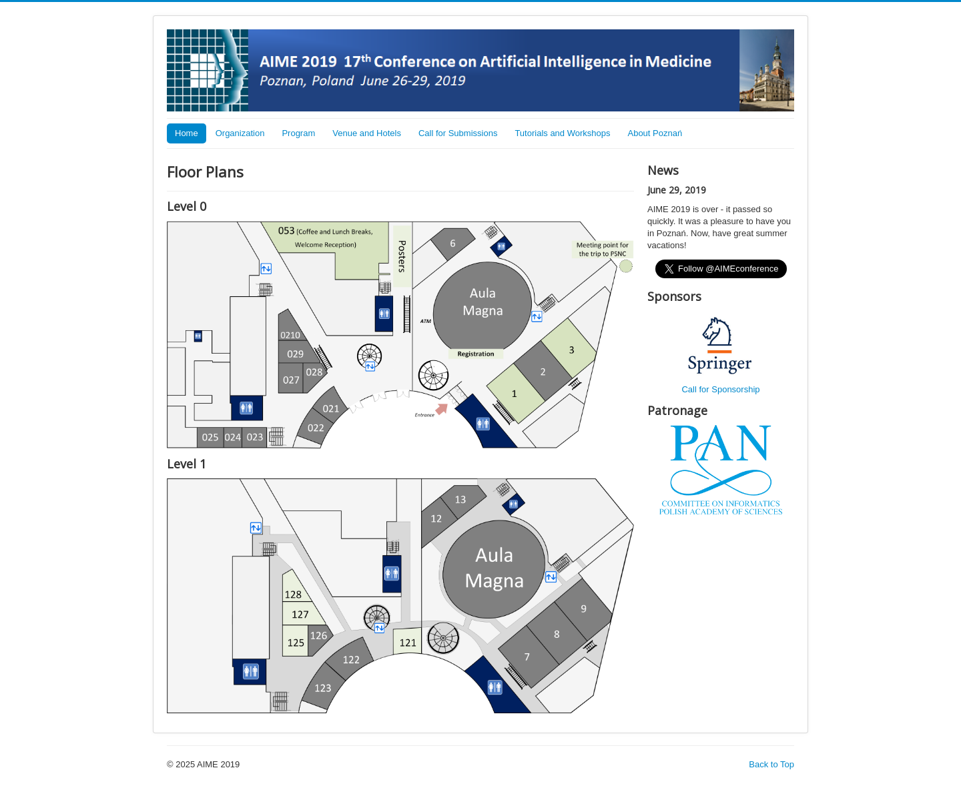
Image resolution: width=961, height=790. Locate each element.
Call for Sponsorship (720, 389)
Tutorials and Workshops (562, 133)
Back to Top (771, 764)
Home (186, 133)
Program (298, 133)
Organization (240, 133)
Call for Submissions (458, 133)
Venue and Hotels (366, 133)
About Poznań (654, 133)
